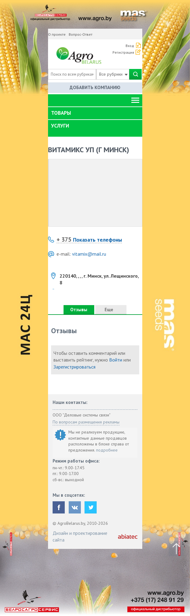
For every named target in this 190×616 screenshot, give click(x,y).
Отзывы (78, 309)
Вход (130, 45)
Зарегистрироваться (74, 367)
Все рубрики (113, 74)
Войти (115, 360)
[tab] (95, 113)
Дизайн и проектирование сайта (80, 536)
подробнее (107, 450)
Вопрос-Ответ (80, 34)
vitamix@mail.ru (89, 254)
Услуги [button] (60, 125)
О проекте (57, 34)
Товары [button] (61, 113)
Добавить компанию (95, 87)
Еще (111, 309)
